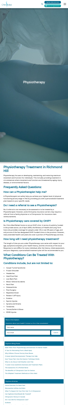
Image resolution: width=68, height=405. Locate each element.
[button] (64, 4)
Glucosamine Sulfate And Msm (15, 388)
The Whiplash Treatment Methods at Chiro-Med (21, 373)
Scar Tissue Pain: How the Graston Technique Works (22, 359)
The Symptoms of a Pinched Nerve (16, 367)
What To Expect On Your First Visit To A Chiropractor (23, 391)
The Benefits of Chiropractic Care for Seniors (20, 370)
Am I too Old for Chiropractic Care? (16, 400)
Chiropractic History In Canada (15, 397)
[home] (6, 4)
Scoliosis (8, 402)
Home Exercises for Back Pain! (15, 385)
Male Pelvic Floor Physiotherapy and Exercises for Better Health (26, 347)
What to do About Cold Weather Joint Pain (19, 362)
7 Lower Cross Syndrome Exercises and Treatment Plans (23, 365)
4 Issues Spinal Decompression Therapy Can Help (21, 356)
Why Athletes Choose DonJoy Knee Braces (19, 353)
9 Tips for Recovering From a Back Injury (18, 350)
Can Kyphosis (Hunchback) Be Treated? (18, 394)
